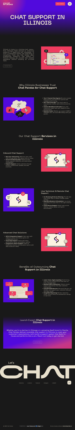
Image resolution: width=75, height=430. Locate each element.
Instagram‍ (46, 382)
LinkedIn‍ (54, 382)
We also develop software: (61, 426)
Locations (29, 382)
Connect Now (7, 65)
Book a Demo (60, 3)
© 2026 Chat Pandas (8, 426)
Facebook (38, 382)
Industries (21, 382)
